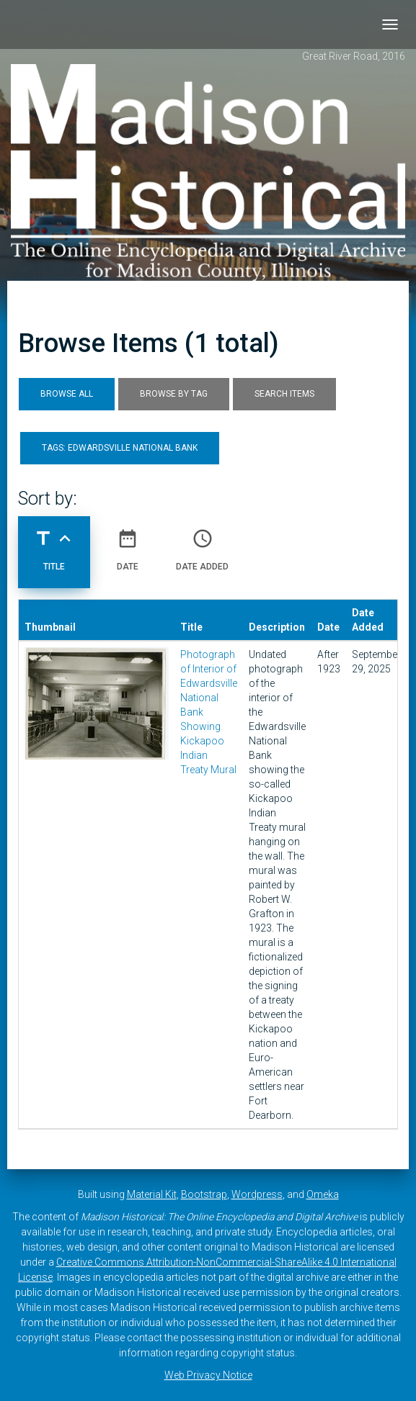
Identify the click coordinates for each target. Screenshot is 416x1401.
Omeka (322, 1194)
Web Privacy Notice (208, 1375)
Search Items (284, 394)
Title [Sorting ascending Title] (54, 544)
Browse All (66, 394)
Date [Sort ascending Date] (127, 544)
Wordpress (257, 1194)
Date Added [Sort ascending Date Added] (202, 544)
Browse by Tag (174, 394)
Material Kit (152, 1194)
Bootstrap (204, 1194)
